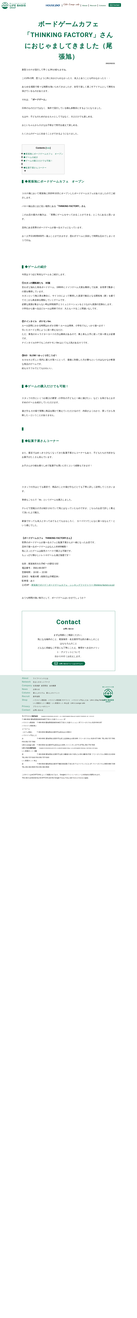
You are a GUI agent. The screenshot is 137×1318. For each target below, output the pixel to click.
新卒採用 (36, 697)
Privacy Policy (65, 778)
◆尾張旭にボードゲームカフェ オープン (43, 154)
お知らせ (36, 690)
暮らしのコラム (39, 693)
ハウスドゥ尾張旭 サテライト (59, 701)
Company (27, 686)
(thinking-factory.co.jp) (104, 585)
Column (102, 6)
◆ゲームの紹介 (30, 157)
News (25, 689)
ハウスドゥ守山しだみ (80, 701)
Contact (26, 710)
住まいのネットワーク (41, 682)
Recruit (93, 6)
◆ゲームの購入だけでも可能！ (38, 161)
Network (26, 682)
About (85, 6)
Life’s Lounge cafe (78, 704)
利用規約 (87, 775)
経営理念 (44, 686)
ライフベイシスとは (40, 679)
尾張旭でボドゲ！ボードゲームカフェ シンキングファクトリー (62, 585)
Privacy (26, 707)
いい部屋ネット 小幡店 (41, 704)
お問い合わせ (38, 711)
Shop (25, 700)
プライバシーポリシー (41, 707)
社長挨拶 (36, 686)
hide (48, 148)
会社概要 (52, 686)
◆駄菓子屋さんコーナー (34, 167)
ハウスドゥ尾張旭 (40, 701)
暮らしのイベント (53, 693)
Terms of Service (79, 778)
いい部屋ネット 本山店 (60, 704)
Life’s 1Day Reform (97, 701)
